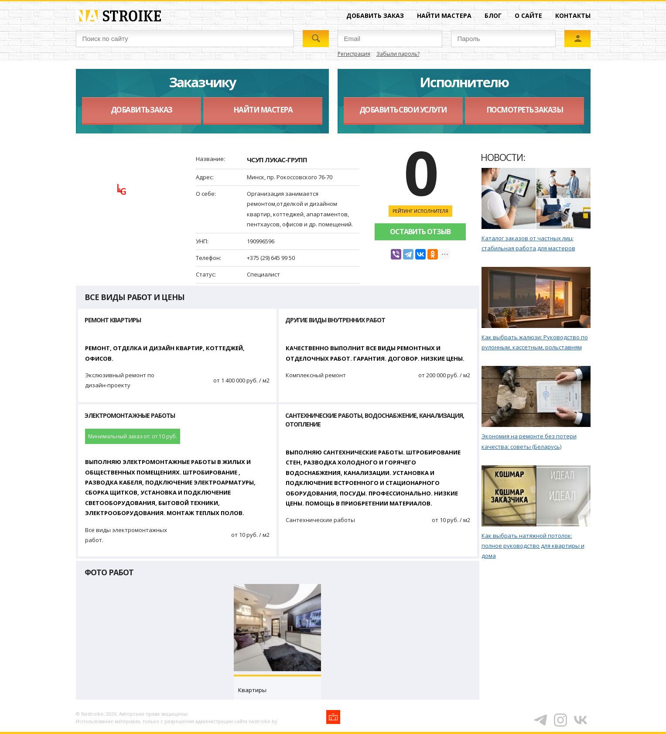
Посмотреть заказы (524, 110)
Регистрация (354, 54)
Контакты (573, 15)
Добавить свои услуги (403, 110)
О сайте (528, 15)
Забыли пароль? (398, 54)
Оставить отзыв (420, 231)
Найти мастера (444, 15)
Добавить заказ (375, 15)
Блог (493, 15)
